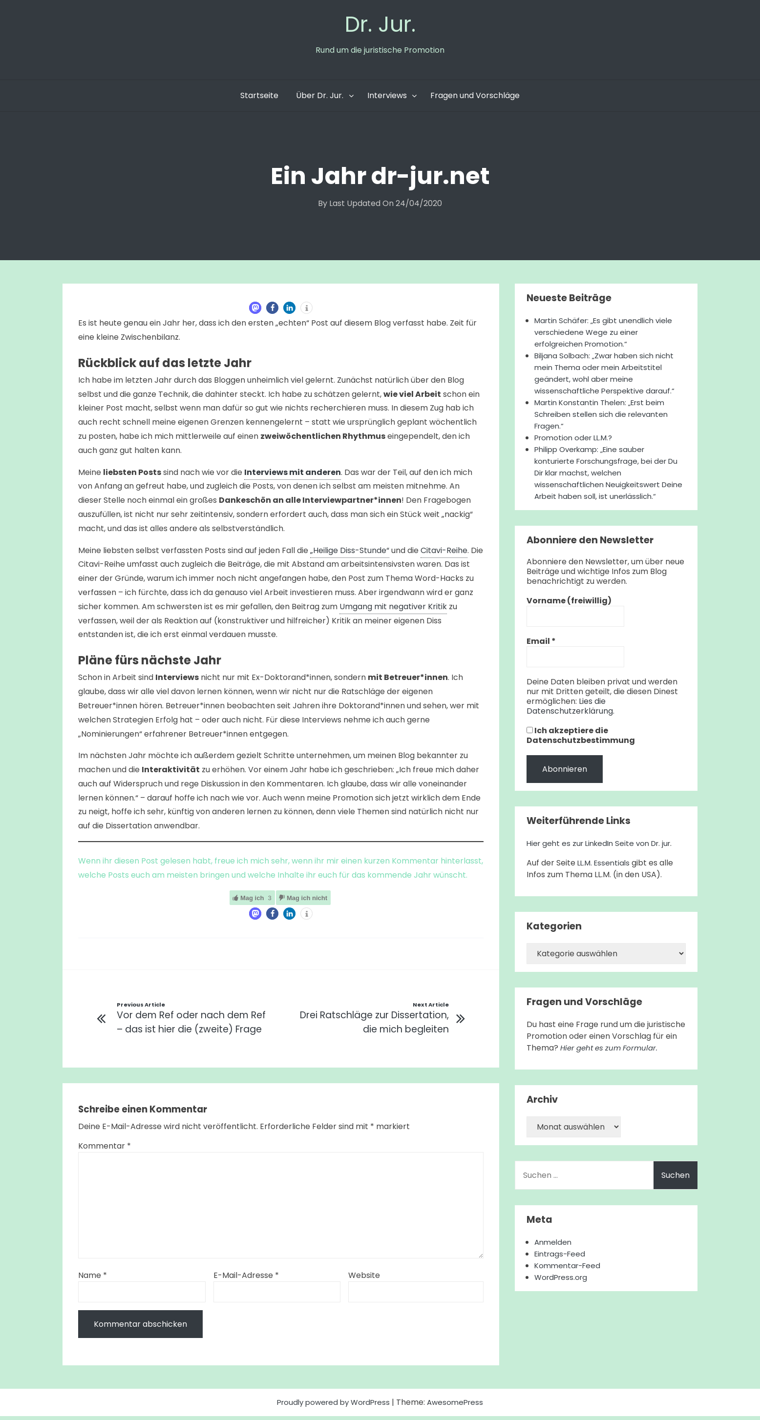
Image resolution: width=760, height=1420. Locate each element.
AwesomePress (459, 1406)
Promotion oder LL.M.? (576, 440)
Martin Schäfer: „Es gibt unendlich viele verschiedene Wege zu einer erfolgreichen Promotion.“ (608, 334)
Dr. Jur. (380, 25)
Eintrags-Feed (561, 1268)
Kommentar (104, 1149)
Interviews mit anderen (292, 474)
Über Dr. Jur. (319, 97)
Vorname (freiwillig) (569, 615)
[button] (255, 310)
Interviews (387, 97)
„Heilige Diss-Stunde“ (349, 552)
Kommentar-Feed (569, 1279)
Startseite (259, 97)
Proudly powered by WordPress (333, 1406)
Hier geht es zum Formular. (612, 1062)
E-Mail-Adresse (246, 1279)
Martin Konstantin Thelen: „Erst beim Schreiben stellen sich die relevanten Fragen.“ (605, 416)
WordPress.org (562, 1291)
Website (364, 1279)
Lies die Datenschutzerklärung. (570, 720)
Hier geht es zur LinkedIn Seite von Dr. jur (603, 857)
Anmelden (554, 1256)
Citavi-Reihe (444, 552)
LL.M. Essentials (605, 877)
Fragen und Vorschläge (475, 97)
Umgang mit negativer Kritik (393, 609)
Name (92, 1279)
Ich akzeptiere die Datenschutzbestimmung (581, 750)
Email (541, 655)
